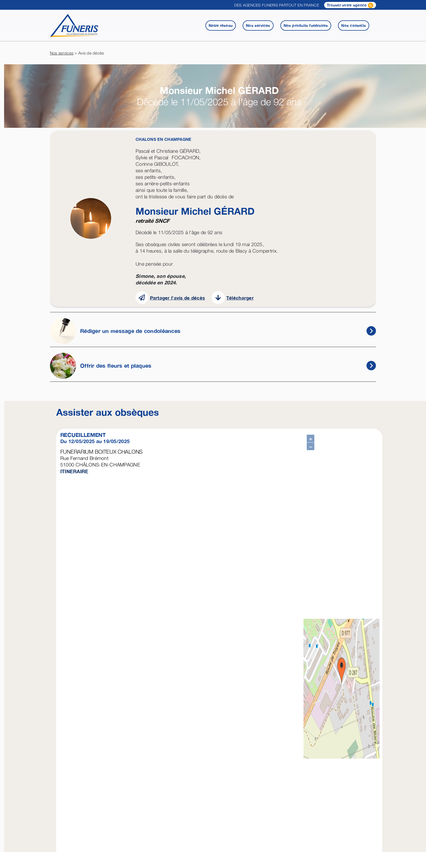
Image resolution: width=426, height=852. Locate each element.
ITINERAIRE (74, 471)
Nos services (61, 52)
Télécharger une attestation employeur (111, 752)
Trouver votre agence (350, 5)
